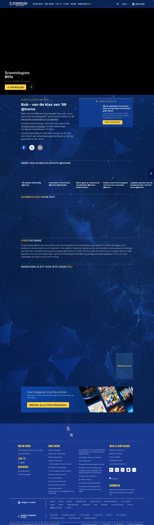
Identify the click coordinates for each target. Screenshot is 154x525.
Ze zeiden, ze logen (85, 477)
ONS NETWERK (38, 4)
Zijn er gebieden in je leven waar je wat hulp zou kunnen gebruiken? (116, 108)
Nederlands (86, 502)
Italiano (61, 502)
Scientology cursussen (68, 513)
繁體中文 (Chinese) (56, 506)
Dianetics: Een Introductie (57, 472)
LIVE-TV (58, 4)
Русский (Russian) (117, 502)
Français (68, 506)
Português (104, 502)
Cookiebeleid (105, 522)
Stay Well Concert (85, 459)
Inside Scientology (54, 448)
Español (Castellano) (110, 499)
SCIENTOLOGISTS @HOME (35, 100)
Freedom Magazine (90, 516)
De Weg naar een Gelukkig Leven (90, 466)
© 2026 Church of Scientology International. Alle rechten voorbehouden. (35, 522)
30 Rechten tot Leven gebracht (89, 484)
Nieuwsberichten (24, 469)
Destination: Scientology (56, 451)
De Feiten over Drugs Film (88, 474)
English (52, 499)
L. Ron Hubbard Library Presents (59, 469)
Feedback (115, 476)
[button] (151, 173)
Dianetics (109, 513)
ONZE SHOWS (49, 4)
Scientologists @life (55, 486)
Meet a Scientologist (55, 455)
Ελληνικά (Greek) (81, 499)
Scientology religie (74, 516)
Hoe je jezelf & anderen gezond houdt (91, 462)
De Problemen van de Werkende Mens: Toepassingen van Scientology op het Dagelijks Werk (92, 450)
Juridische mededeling (135, 522)
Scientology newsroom (57, 516)
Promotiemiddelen (24, 472)
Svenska (130, 502)
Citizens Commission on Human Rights (90, 488)
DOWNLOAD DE (84, 4)
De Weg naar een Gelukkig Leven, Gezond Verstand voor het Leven (90, 469)
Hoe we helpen (121, 513)
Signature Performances (56, 483)
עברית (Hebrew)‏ (126, 499)
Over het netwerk (24, 451)
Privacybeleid (118, 522)
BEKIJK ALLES (124, 366)
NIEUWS (73, 4)
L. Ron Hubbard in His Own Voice (59, 462)
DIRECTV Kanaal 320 (116, 448)
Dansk (61, 499)
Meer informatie (112, 122)
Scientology (54, 513)
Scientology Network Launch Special (30, 448)
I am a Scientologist (55, 476)
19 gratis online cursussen (33, 126)
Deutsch (69, 499)
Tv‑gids (21, 460)
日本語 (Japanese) (72, 502)
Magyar (52, 502)
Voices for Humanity (55, 458)
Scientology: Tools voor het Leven (90, 455)
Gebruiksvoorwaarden (89, 522)
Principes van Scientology (57, 465)
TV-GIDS (66, 4)
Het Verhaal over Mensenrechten (90, 481)
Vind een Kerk (98, 513)
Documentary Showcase (56, 479)
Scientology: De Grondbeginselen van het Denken (61, 490)
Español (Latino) (95, 499)
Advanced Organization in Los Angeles (39, 119)
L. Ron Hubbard (85, 513)
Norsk (95, 502)
